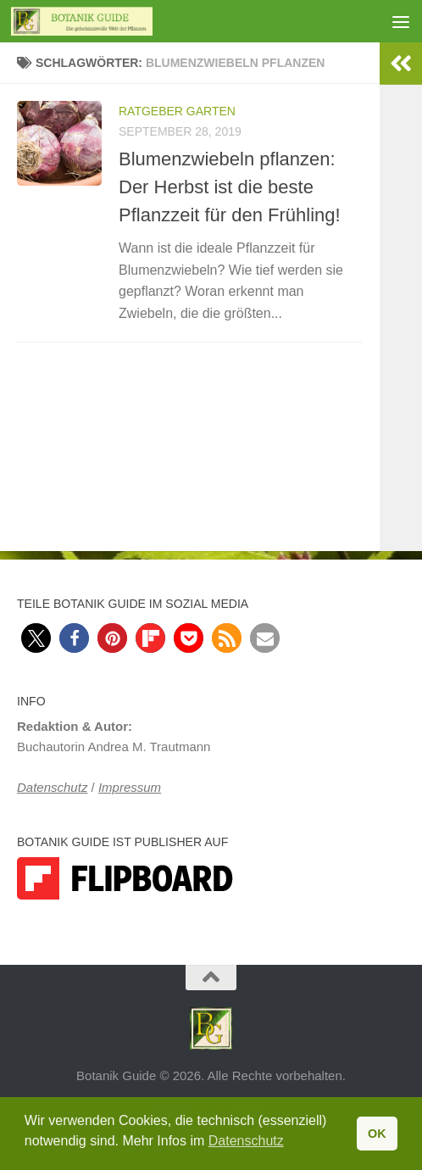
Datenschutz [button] (246, 1141)
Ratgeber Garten (177, 111)
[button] (36, 638)
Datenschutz (52, 787)
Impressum (129, 787)
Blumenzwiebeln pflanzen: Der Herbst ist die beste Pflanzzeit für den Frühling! (230, 187)
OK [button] (377, 1133)
